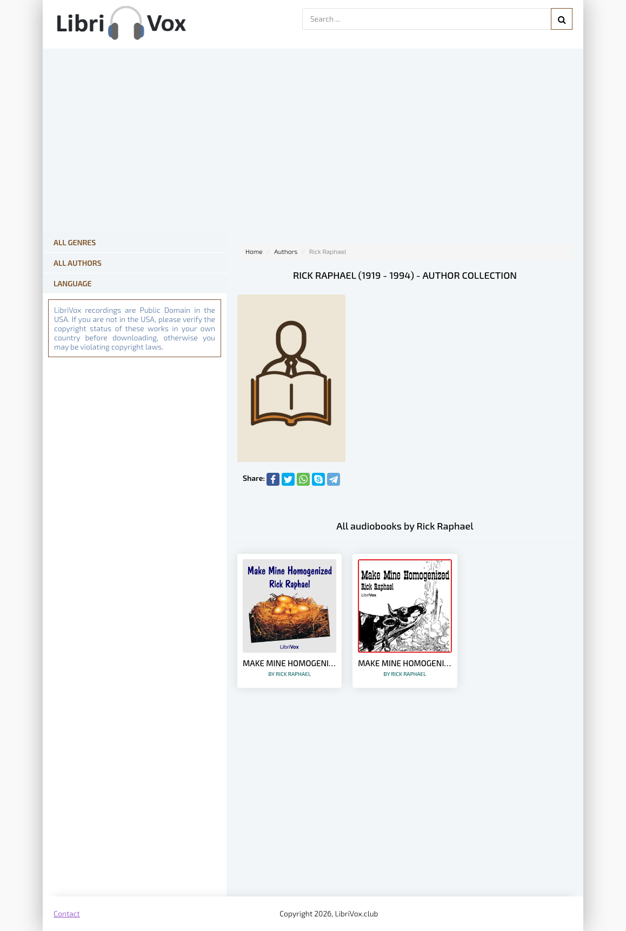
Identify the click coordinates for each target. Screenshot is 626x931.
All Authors (78, 262)
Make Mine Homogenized (404, 667)
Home (254, 251)
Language (73, 283)
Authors (285, 251)
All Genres (75, 242)
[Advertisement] (405, 810)
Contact (67, 913)
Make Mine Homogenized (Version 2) (289, 667)
